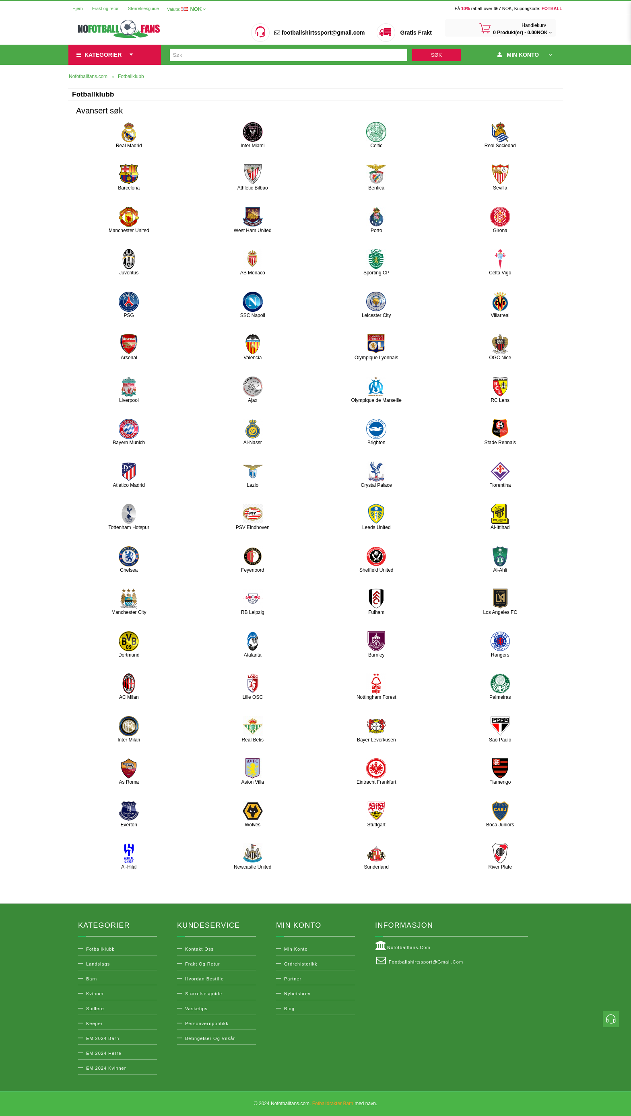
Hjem (77, 8)
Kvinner (95, 993)
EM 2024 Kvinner (106, 1068)
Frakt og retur (105, 8)
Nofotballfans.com (403, 946)
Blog (289, 1008)
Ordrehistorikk (300, 964)
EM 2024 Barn (102, 1038)
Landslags (98, 964)
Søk (436, 55)
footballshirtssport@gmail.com (319, 32)
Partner (292, 978)
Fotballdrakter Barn (332, 1103)
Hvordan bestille (204, 978)
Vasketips (196, 1008)
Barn (91, 978)
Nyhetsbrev (297, 993)
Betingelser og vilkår (210, 1038)
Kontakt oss (199, 949)
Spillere (95, 1008)
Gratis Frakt (416, 32)
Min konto (296, 949)
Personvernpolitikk (207, 1023)
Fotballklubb (100, 949)
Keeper (94, 1023)
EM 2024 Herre (104, 1053)
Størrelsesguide (143, 8)
